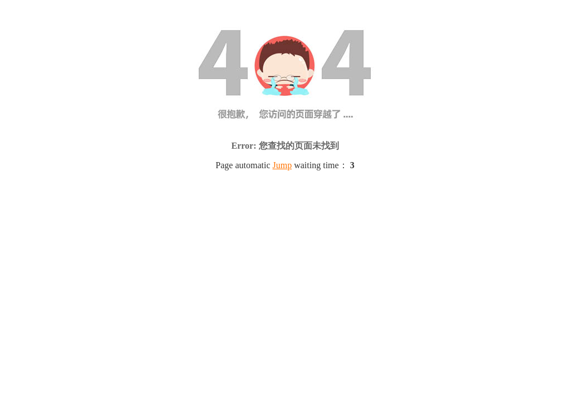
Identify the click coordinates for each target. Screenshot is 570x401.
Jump (282, 165)
